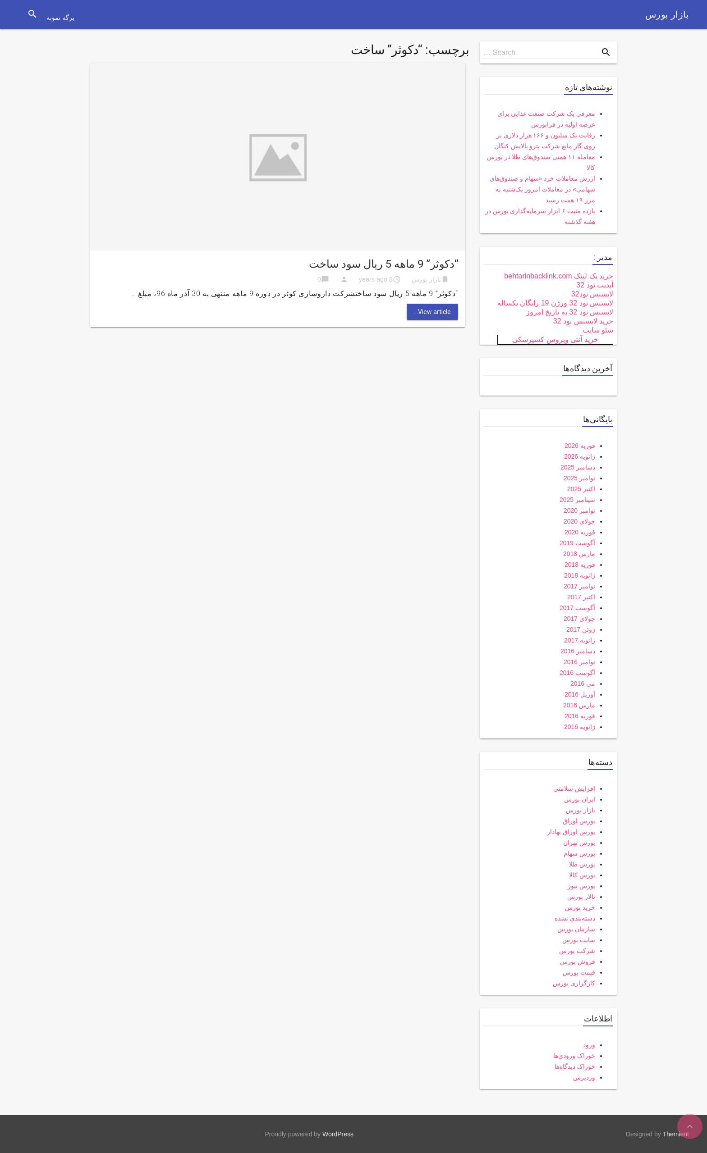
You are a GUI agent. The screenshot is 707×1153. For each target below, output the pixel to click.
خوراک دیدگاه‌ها (575, 1066)
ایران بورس (579, 799)
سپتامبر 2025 (577, 499)
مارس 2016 (579, 705)
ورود (589, 1044)
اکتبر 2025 (581, 488)
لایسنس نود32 (592, 294)
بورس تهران (579, 842)
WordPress (338, 1134)
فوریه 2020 (580, 532)
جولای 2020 (579, 521)
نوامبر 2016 (579, 661)
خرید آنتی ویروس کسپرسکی (555, 339)
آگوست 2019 (577, 543)
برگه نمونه (60, 17)
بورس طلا (582, 864)
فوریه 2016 (580, 716)
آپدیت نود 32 (594, 285)
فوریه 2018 (580, 564)
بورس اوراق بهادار (571, 831)
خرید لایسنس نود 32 (583, 321)
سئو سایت (598, 330)
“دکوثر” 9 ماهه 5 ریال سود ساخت (383, 264)
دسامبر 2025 (577, 467)
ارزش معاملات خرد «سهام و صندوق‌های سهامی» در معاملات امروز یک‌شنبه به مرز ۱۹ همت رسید (542, 189)
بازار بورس (667, 14)
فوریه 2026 (580, 445)
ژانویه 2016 (579, 726)
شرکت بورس (577, 950)
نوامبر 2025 (579, 478)
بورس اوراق (579, 821)
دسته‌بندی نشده (575, 918)
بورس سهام (579, 853)
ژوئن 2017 (580, 629)
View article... (432, 312)
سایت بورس (578, 939)
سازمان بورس (576, 929)
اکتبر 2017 (581, 597)
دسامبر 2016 (577, 651)
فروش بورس (577, 961)
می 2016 (582, 683)
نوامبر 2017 (579, 586)
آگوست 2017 (577, 607)
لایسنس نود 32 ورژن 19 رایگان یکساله (555, 303)
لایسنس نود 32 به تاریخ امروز (569, 312)
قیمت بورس (579, 972)
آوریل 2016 (580, 694)
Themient (676, 1134)
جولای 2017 (579, 618)
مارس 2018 (579, 553)
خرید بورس (580, 907)
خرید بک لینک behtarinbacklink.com (558, 276)
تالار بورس (581, 896)
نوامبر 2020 (579, 510)
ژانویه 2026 (579, 456)
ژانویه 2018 (579, 575)
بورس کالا (582, 875)
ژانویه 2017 (579, 640)
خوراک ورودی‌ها (574, 1055)
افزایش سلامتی (574, 788)
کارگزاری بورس (574, 983)
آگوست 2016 (577, 672)
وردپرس (584, 1077)
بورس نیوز (581, 885)
